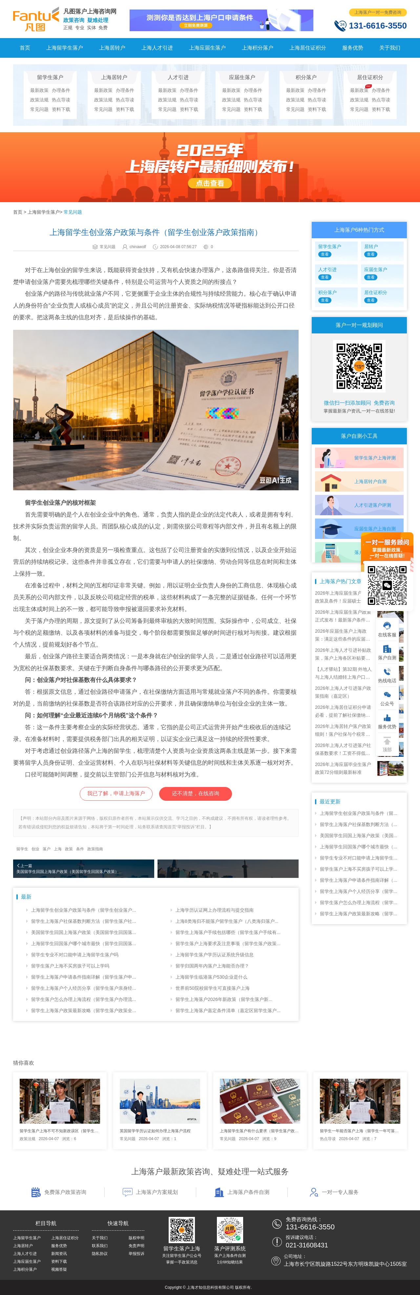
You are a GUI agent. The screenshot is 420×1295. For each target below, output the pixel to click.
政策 (69, 849)
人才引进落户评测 (372, 505)
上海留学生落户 (64, 48)
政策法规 (39, 99)
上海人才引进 (157, 48)
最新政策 (39, 90)
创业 (35, 849)
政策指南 (95, 849)
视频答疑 (59, 1269)
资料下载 (61, 109)
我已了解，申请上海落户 (116, 793)
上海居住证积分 (307, 48)
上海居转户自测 (370, 481)
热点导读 (61, 99)
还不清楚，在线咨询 (195, 793)
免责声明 (136, 1245)
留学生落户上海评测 (375, 457)
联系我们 (100, 1245)
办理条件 (61, 90)
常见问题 (39, 109)
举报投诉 (136, 1253)
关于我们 (389, 48)
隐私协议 (100, 1253)
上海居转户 (112, 48)
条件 (80, 849)
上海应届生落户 (207, 48)
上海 (58, 849)
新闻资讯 (59, 1253)
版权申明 (136, 1238)
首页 (25, 48)
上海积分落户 (257, 48)
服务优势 (352, 48)
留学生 (22, 849)
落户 (47, 849)
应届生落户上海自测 (375, 528)
